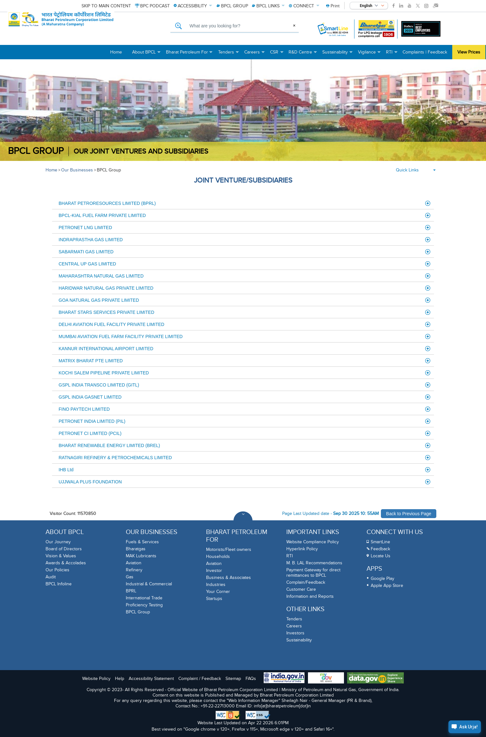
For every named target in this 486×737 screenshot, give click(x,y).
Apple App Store (387, 585)
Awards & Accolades (66, 563)
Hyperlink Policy (302, 549)
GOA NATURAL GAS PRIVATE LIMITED (245, 300)
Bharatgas (136, 549)
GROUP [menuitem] (232, 6)
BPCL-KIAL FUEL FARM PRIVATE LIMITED (245, 215)
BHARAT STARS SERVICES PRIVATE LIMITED (245, 312)
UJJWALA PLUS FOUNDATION (245, 482)
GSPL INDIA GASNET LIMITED (245, 397)
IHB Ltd (245, 470)
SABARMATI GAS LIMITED (245, 252)
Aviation (133, 563)
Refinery (134, 570)
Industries (215, 584)
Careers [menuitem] (254, 54)
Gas (129, 577)
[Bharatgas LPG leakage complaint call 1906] (376, 29)
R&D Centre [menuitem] (303, 54)
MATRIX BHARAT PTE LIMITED (245, 361)
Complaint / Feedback (199, 678)
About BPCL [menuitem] (146, 54)
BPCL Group (36, 151)
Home (51, 170)
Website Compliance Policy (312, 542)
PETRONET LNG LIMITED (245, 227)
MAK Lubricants (141, 556)
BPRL (131, 591)
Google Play (382, 578)
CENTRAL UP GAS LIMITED (245, 264)
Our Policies (57, 570)
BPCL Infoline (59, 584)
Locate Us (380, 556)
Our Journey (58, 542)
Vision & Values (61, 556)
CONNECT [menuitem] (304, 6)
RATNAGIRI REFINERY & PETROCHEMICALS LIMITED (245, 457)
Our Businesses (77, 170)
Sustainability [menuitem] (337, 54)
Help (119, 678)
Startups (214, 598)
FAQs (251, 678)
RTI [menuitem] (391, 54)
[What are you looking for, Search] (234, 26)
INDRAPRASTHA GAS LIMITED (245, 239)
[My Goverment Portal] (326, 678)
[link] (393, 6)
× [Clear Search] (294, 25)
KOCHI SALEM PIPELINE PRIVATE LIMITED (245, 373)
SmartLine (380, 542)
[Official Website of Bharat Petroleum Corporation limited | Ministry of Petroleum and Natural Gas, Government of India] (81, 29)
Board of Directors (64, 549)
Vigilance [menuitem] (369, 54)
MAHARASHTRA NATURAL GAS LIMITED (245, 276)
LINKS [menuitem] (268, 6)
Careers (294, 626)
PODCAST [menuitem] (152, 6)
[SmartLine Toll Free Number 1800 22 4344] (333, 29)
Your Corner (218, 591)
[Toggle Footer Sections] (243, 521)
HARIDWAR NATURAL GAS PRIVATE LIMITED (245, 288)
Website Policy (96, 678)
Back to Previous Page (408, 513)
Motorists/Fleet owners (228, 549)
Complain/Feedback (305, 582)
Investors (295, 633)
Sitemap (233, 678)
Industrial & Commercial (149, 584)
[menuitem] (332, 6)
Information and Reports (310, 596)
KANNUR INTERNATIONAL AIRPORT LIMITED (245, 348)
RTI (289, 556)
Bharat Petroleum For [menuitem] (189, 54)
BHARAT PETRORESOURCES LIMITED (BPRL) (245, 203)
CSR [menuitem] (276, 54)
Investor (214, 570)
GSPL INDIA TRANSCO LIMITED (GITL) (245, 385)
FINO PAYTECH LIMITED (245, 409)
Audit (51, 577)
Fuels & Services (142, 542)
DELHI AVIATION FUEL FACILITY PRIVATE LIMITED (245, 324)
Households (218, 556)
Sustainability (299, 640)
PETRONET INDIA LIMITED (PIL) (245, 421)
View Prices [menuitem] (468, 52)
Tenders (294, 619)
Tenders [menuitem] (228, 54)
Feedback (380, 549)
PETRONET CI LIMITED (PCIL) (245, 433)
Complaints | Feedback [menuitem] (425, 52)
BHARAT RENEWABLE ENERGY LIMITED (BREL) (245, 445)
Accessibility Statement (151, 678)
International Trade (144, 598)
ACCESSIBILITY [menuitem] (193, 6)
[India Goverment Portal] (284, 678)
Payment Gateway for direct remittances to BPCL (313, 572)
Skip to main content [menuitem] (106, 6)
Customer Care (301, 589)
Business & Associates (228, 577)
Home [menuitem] (116, 52)
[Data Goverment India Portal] (375, 678)
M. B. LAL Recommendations (314, 563)
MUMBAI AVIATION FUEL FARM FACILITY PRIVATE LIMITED (245, 336)
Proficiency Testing (144, 605)
